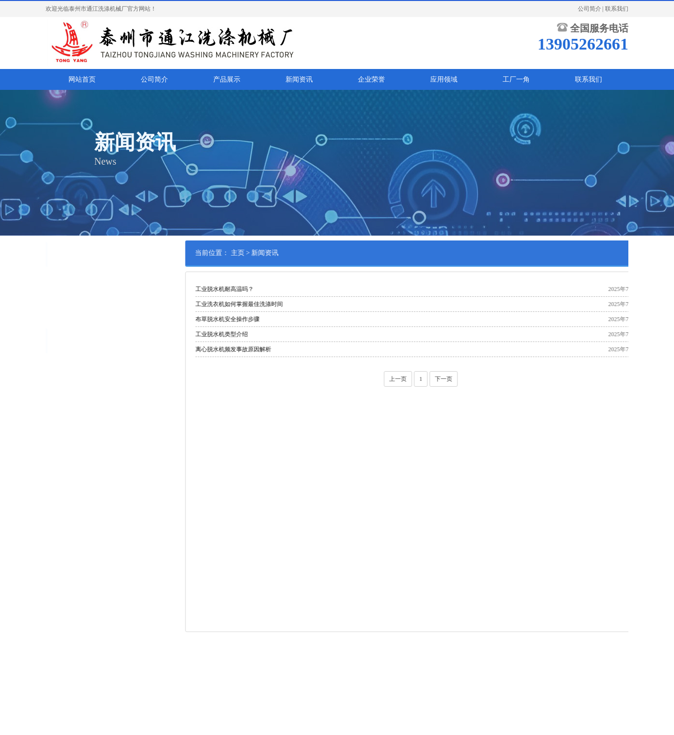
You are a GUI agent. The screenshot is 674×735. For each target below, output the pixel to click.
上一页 (435, 379)
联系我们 (616, 8)
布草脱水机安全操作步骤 (265, 319)
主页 (275, 252)
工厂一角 (516, 79)
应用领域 (443, 79)
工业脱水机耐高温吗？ (262, 289)
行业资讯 (59, 309)
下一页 (481, 379)
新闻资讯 (299, 79)
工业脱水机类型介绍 (259, 334)
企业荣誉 (371, 79)
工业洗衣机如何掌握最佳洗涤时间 (276, 304)
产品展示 (226, 79)
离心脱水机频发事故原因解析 (271, 349)
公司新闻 (59, 294)
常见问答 (59, 278)
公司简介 (589, 8)
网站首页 (82, 79)
